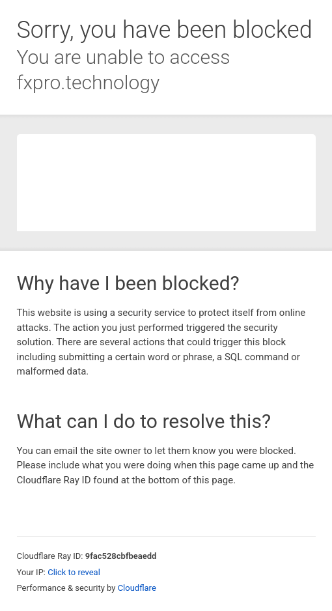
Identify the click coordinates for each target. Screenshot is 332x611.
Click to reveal (74, 572)
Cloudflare (137, 588)
